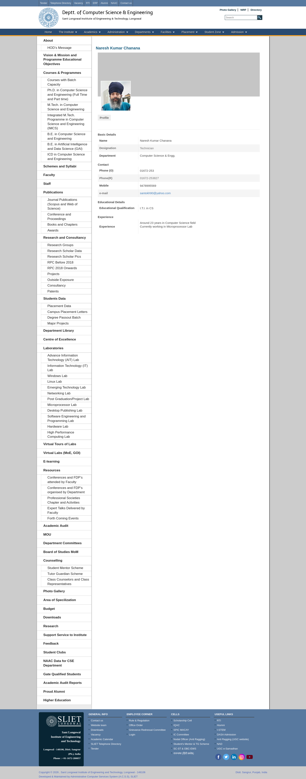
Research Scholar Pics (64, 256)
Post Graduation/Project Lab (68, 399)
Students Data (54, 298)
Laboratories (53, 348)
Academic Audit (55, 526)
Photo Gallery (228, 9)
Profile (104, 117)
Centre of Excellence (59, 339)
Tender (43, 3)
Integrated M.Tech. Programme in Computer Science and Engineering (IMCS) (65, 121)
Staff (47, 184)
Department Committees (62, 543)
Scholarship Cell (182, 720)
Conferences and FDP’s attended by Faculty (65, 480)
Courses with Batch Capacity (61, 82)
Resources (51, 470)
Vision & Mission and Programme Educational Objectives (62, 59)
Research (50, 626)
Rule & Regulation (139, 720)
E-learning (51, 461)
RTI (88, 3)
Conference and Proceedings (59, 217)
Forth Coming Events (63, 518)
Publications (53, 192)
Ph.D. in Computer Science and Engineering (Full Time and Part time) (67, 94)
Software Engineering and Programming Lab (66, 419)
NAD (219, 743)
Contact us (126, 3)
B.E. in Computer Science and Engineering (66, 136)
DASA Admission (226, 734)
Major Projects (58, 323)
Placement (187, 32)
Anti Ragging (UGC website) (233, 739)
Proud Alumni (54, 691)
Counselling (52, 560)
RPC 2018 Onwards (62, 268)
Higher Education (57, 700)
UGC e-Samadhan (227, 748)
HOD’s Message (59, 48)
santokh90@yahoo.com (155, 193)
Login (132, 734)
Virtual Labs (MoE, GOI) (61, 453)
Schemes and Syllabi (59, 166)
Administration (116, 32)
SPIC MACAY (181, 729)
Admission (237, 32)
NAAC (114, 3)
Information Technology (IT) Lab (67, 368)
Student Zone (213, 32)
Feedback (51, 643)
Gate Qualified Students (62, 674)
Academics (90, 32)
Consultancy (56, 285)
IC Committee (181, 734)
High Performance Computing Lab (60, 435)
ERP (95, 3)
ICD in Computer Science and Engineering (66, 157)
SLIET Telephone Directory (106, 743)
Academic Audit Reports (62, 683)
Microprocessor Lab (61, 405)
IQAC (176, 725)
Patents (53, 291)
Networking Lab (58, 393)
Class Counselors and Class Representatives (68, 582)
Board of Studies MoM (60, 552)
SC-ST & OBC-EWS (184, 748)
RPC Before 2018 (60, 262)
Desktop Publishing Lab (64, 410)
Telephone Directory (60, 3)
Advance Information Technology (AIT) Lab (63, 358)
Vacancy (78, 3)
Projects (53, 274)
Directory (256, 9)
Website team (98, 725)
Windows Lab (57, 376)
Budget (49, 609)
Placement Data (59, 306)
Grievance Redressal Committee (147, 729)
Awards (52, 230)
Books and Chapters (62, 224)
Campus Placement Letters (67, 312)
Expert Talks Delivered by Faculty (66, 510)
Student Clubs (54, 652)
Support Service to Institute (65, 635)
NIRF (243, 9)
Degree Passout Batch (64, 317)
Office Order (136, 725)
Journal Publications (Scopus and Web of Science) (62, 204)
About (48, 40)
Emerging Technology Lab (66, 387)
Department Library (58, 330)
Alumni (104, 3)
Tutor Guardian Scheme (65, 574)
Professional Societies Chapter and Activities (63, 500)
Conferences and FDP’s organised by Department (66, 490)
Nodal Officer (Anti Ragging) (189, 739)
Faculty (49, 175)
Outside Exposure (60, 280)
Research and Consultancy (64, 237)
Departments (143, 32)
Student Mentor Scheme (65, 568)
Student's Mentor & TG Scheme (191, 743)
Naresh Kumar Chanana (118, 48)
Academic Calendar (102, 739)
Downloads (52, 617)
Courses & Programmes (62, 73)
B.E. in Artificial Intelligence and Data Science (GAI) (67, 146)
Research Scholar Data (64, 251)
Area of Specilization (59, 600)
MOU (47, 534)
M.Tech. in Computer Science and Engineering (65, 107)
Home (48, 32)
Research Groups (60, 245)
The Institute (66, 32)
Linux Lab (54, 381)
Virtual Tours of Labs (59, 444)
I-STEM (221, 729)
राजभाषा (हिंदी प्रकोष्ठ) (183, 753)
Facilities (166, 32)
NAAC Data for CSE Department (58, 663)
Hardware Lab (57, 426)
